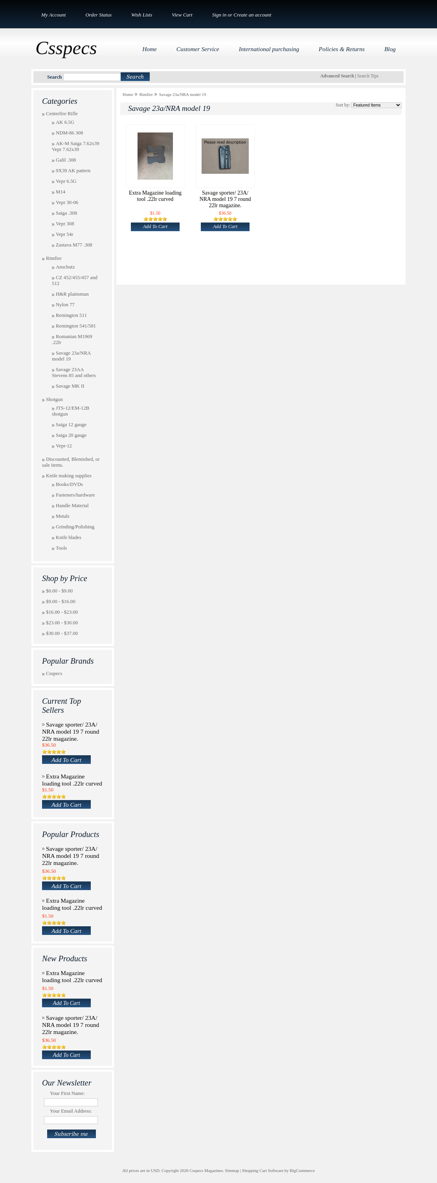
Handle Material (72, 505)
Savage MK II (70, 386)
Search (54, 77)
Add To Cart (66, 759)
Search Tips (367, 76)
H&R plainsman (72, 294)
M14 (60, 192)
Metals (63, 516)
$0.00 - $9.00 (59, 591)
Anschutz (65, 267)
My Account (53, 15)
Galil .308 (66, 160)
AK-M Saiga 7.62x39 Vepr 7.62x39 (75, 146)
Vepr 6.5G (66, 181)
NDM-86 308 (69, 133)
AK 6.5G (65, 122)
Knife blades (68, 537)
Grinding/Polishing (75, 527)
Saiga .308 (66, 213)
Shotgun (54, 399)
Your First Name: (67, 1093)
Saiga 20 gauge (71, 435)
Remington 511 (71, 315)
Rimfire (54, 258)
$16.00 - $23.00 (62, 612)
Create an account (252, 15)
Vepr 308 (65, 223)
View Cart (182, 15)
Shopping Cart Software (262, 1170)
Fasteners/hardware (75, 495)
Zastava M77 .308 (74, 245)
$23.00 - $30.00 (62, 623)
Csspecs (54, 673)
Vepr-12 (64, 446)
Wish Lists (141, 15)
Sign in (219, 15)
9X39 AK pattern (73, 170)
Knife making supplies (69, 475)
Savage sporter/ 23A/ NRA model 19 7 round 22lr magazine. (70, 731)
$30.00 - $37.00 (62, 633)
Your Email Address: (71, 1111)
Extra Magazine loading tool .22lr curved (72, 780)
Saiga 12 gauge (71, 424)
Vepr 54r (64, 234)
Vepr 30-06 (67, 202)
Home (128, 94)
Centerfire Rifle (62, 113)
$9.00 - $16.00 (60, 601)
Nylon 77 (65, 304)
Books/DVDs (69, 484)
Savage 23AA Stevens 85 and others (74, 372)
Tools (61, 548)
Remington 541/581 (76, 326)
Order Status (98, 15)
